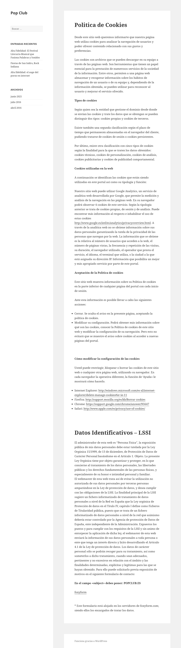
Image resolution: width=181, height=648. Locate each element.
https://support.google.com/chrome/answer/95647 (117, 404)
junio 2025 (16, 96)
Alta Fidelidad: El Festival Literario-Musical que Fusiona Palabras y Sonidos (25, 54)
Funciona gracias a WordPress (91, 641)
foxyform (81, 592)
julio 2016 (16, 102)
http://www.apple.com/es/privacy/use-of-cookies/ (114, 408)
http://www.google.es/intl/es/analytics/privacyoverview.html (113, 223)
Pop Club (19, 12)
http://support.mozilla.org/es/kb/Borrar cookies (115, 399)
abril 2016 (16, 107)
